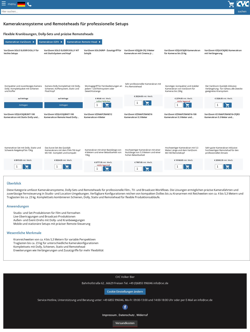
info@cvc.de (160, 283)
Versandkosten (125, 323)
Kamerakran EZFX (49, 41)
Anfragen (23, 105)
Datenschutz (127, 315)
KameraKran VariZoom (18, 41)
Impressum (109, 315)
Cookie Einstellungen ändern (125, 291)
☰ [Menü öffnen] (3, 3)
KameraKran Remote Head (82, 41)
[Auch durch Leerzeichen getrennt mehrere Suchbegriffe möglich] (125, 11)
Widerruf (142, 315)
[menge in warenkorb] (98, 105)
